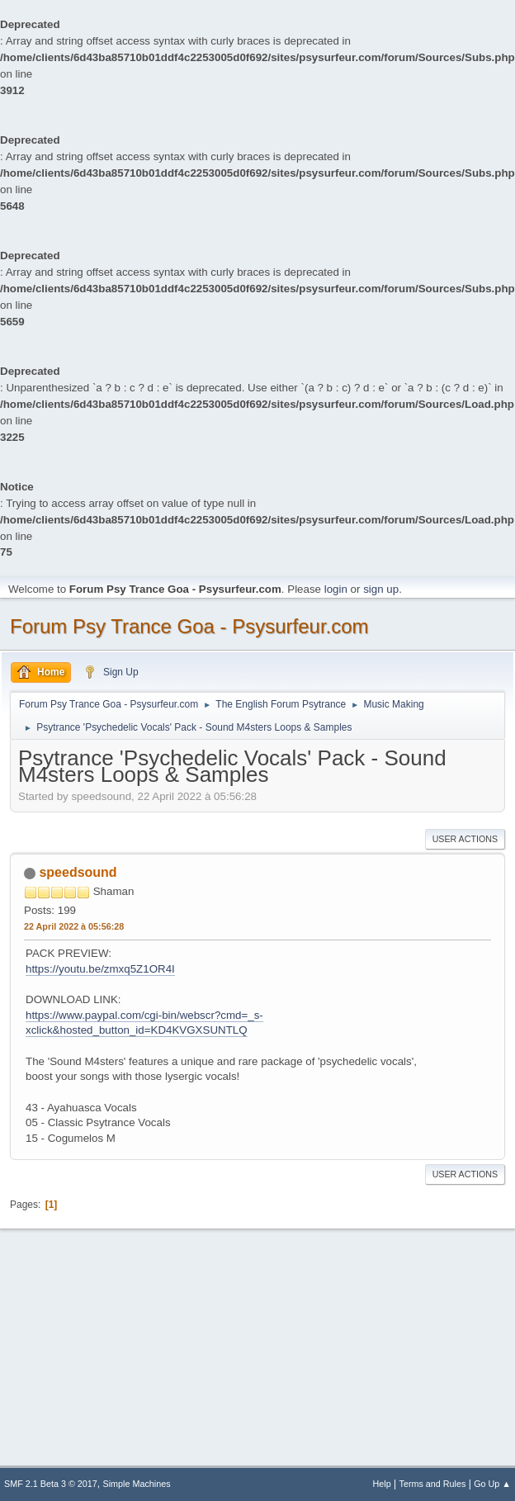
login (335, 589)
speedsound (77, 872)
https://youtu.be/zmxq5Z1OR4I (100, 969)
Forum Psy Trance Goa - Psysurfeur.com (189, 626)
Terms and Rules (432, 1484)
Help (382, 1484)
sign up (381, 589)
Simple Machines (137, 1484)
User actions (465, 839)
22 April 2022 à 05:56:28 (74, 926)
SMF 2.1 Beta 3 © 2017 (50, 1484)
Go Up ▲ (492, 1484)
